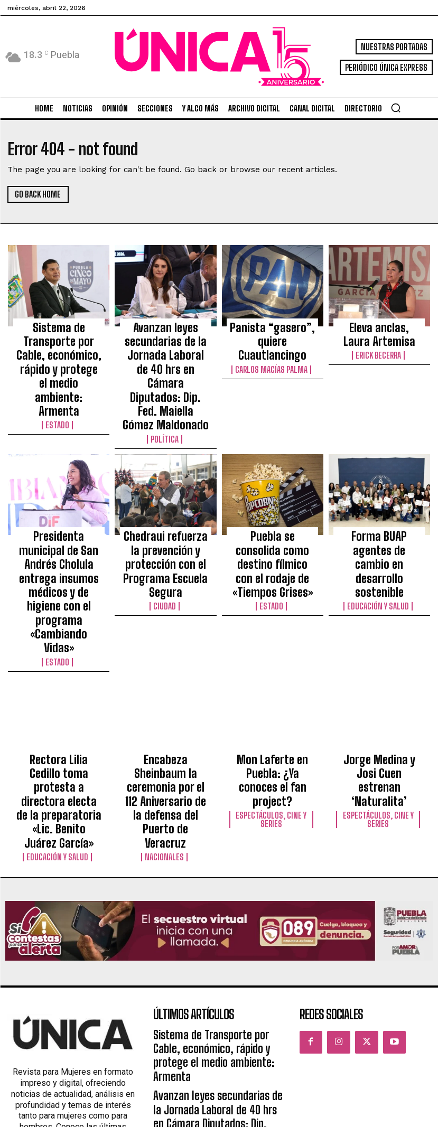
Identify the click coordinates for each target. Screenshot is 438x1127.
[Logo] (219, 56)
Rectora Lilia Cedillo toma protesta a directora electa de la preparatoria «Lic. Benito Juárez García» (59, 660)
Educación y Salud (379, 518)
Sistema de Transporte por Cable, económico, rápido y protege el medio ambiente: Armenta (58, 339)
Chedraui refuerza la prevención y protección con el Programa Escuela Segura (165, 502)
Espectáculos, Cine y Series (272, 675)
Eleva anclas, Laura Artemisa (379, 329)
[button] (395, 107)
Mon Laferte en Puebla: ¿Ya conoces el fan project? (272, 651)
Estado (58, 364)
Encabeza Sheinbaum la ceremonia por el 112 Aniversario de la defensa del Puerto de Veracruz (165, 656)
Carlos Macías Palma (272, 345)
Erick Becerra (379, 345)
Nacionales (165, 681)
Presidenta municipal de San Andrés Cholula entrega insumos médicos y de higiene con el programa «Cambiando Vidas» (59, 511)
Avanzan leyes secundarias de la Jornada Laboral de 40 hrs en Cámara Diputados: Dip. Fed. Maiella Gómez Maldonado (165, 353)
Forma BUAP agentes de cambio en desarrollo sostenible (379, 497)
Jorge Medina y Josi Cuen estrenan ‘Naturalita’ (379, 646)
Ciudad (165, 527)
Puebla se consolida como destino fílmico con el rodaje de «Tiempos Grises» (272, 502)
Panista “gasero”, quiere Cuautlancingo (272, 329)
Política (165, 393)
